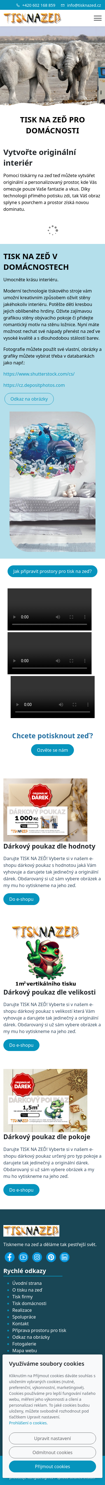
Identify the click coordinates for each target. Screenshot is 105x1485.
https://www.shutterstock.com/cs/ (38, 374)
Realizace (22, 1310)
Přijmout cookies (52, 1466)
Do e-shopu (21, 899)
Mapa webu (24, 1350)
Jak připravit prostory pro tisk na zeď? (52, 571)
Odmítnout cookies (52, 1452)
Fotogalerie (24, 1344)
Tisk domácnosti (29, 1303)
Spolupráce (24, 1317)
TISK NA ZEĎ (43, 119)
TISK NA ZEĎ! (34, 858)
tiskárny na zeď (36, 175)
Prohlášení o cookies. (28, 1422)
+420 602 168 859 (38, 5)
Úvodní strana (27, 1283)
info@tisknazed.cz (84, 5)
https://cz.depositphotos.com (34, 385)
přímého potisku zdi (49, 196)
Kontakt (20, 1323)
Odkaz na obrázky (29, 399)
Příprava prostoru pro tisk (39, 1330)
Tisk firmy (22, 1297)
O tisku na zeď (27, 1290)
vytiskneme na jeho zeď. (51, 885)
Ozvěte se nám (52, 750)
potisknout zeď (64, 735)
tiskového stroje (65, 291)
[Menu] (98, 18)
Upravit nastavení (52, 1438)
